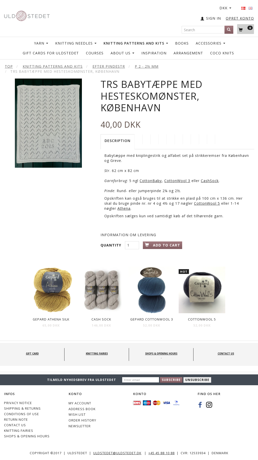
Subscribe (171, 380)
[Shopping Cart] (245, 29)
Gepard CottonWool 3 (151, 319)
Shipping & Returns (22, 408)
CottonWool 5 (207, 203)
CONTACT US (15, 425)
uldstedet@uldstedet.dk (117, 453)
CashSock (210, 180)
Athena (124, 208)
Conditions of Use (21, 414)
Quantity (111, 245)
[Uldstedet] (27, 15)
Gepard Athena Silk (51, 319)
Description (118, 140)
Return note (16, 419)
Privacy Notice (18, 403)
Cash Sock (101, 319)
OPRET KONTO (240, 18)
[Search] (228, 30)
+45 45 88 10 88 (161, 453)
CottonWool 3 (177, 180)
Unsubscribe (197, 380)
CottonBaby (151, 180)
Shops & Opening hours (27, 436)
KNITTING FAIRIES (18, 431)
